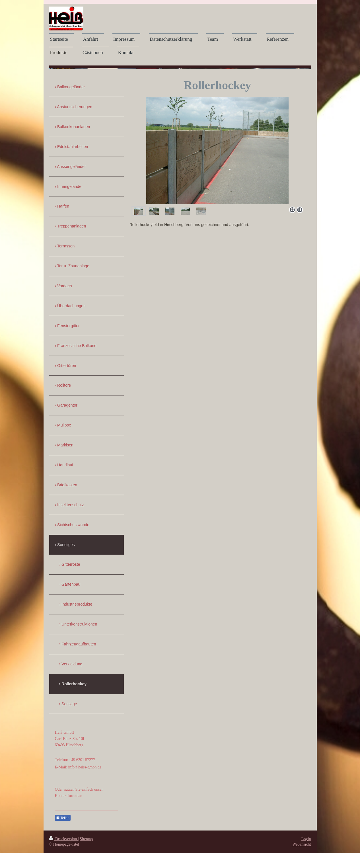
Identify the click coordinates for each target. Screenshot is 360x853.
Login (306, 839)
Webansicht (302, 844)
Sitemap (86, 839)
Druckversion (63, 839)
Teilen (62, 818)
